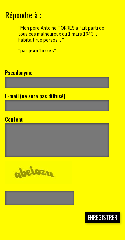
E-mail (35, 96)
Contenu (14, 119)
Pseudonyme (19, 73)
